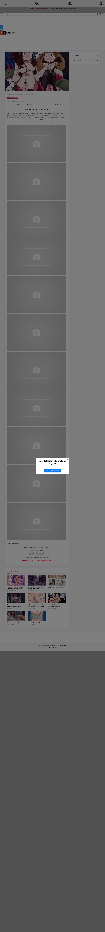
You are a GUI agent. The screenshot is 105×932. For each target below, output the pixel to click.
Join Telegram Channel (52, 471)
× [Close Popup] (67, 459)
